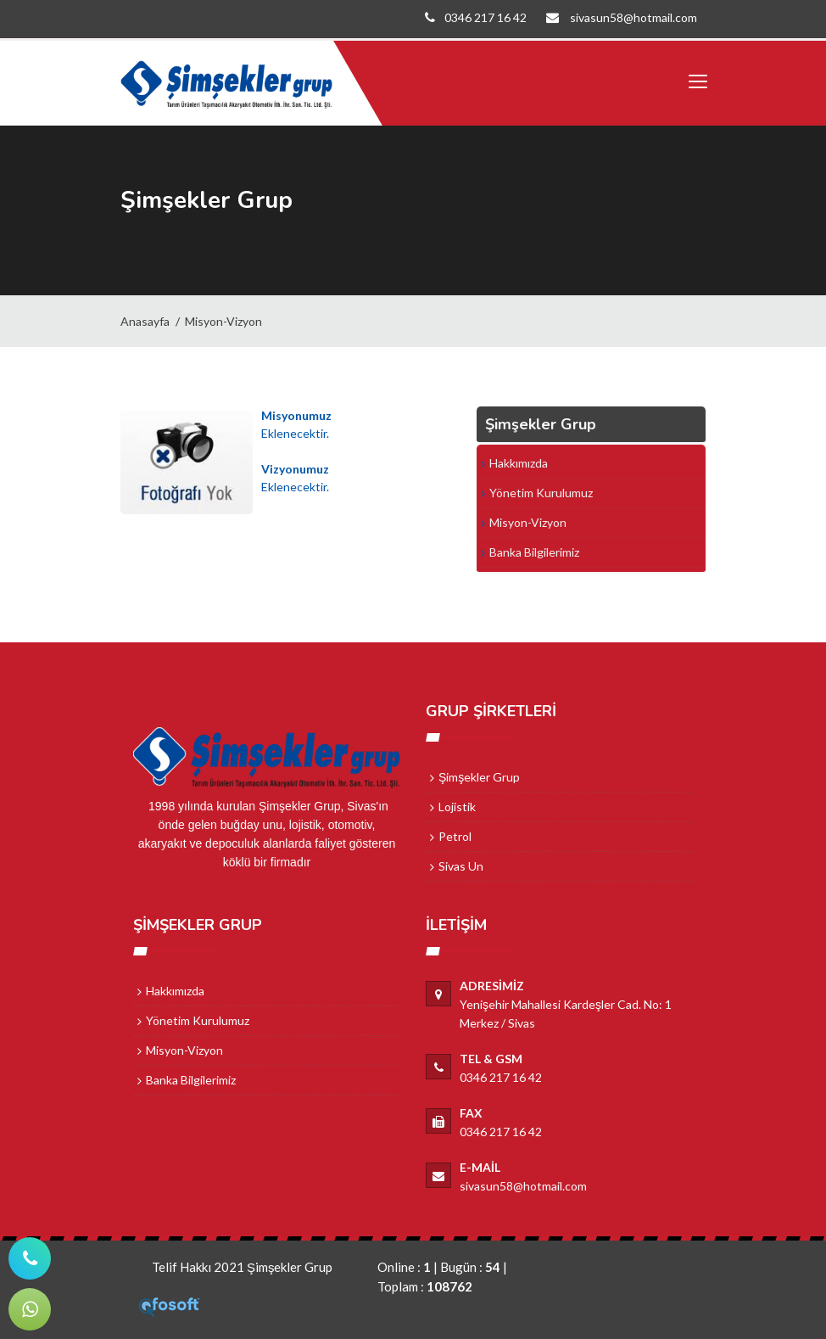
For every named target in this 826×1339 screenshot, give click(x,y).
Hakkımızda (518, 463)
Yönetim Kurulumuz (541, 492)
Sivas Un (460, 866)
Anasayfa (145, 321)
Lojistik (457, 806)
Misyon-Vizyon (223, 321)
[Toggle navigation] (697, 82)
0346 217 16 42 (471, 17)
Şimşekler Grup (479, 777)
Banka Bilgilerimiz (534, 552)
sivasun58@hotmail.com (617, 17)
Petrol (455, 836)
